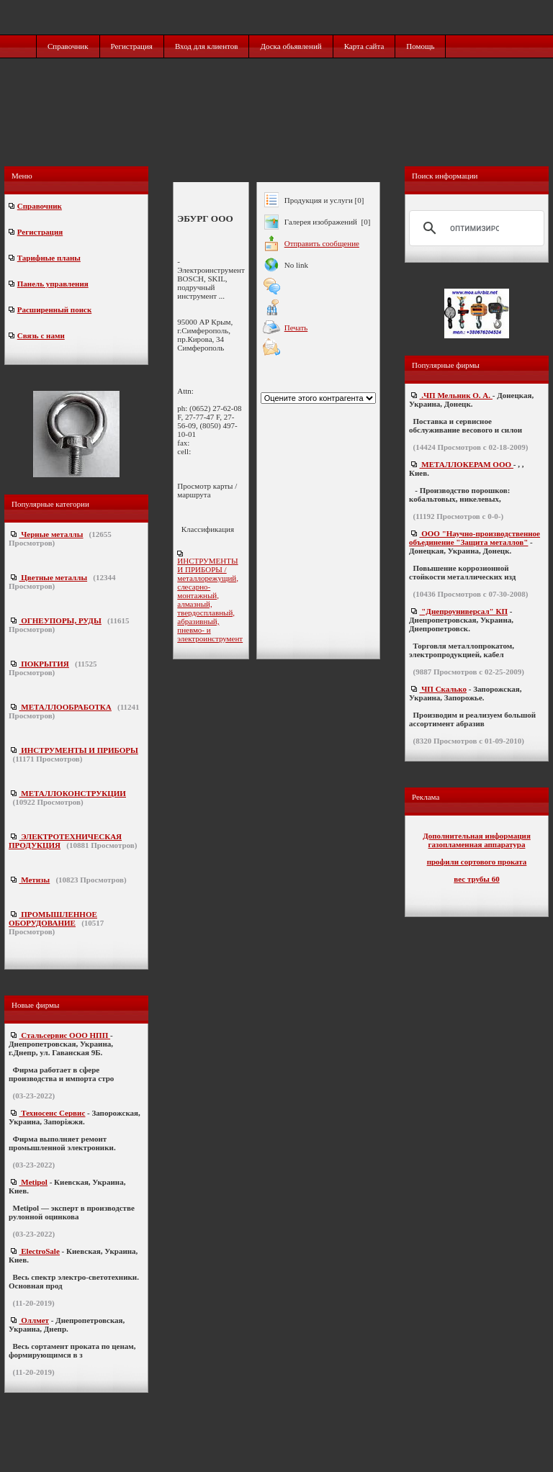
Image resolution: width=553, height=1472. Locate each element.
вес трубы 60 (476, 879)
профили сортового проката (477, 861)
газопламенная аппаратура (477, 844)
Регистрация (132, 46)
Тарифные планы (49, 257)
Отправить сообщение (321, 243)
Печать (296, 327)
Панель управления (53, 283)
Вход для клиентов (206, 46)
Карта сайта (364, 46)
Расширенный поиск (54, 309)
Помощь (420, 46)
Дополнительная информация (477, 835)
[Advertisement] (278, 127)
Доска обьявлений (290, 46)
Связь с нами (41, 335)
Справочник (68, 46)
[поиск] (474, 228)
